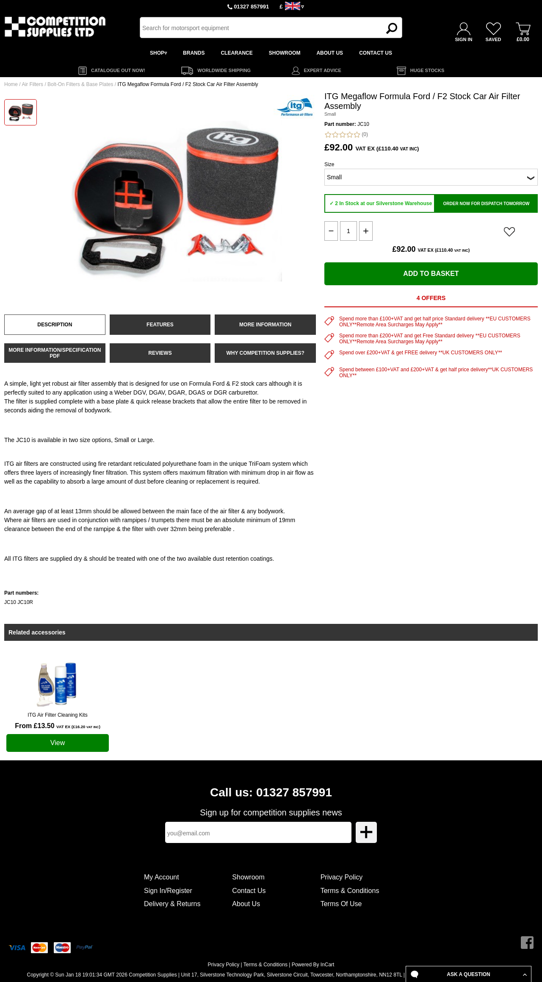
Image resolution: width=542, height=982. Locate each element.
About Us (246, 903)
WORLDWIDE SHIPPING (224, 70)
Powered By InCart (313, 965)
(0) (346, 134)
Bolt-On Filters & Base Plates (80, 84)
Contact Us (248, 890)
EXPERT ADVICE (322, 70)
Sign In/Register (168, 890)
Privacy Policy (342, 877)
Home (11, 84)
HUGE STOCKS (427, 70)
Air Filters (32, 84)
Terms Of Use (341, 903)
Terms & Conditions (350, 890)
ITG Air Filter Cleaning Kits (57, 715)
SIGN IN (464, 39)
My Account (161, 877)
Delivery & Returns (172, 903)
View (57, 742)
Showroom (248, 877)
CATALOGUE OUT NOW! (118, 70)
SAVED (493, 39)
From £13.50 (57, 725)
